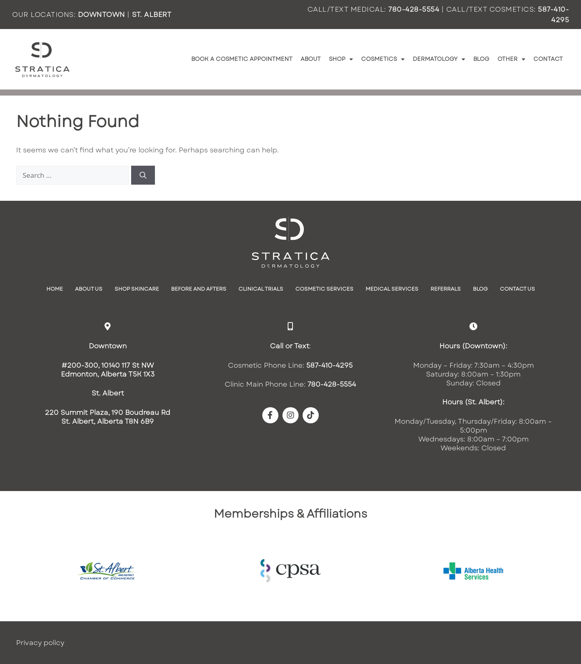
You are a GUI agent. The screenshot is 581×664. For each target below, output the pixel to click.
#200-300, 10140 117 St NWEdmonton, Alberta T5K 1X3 (108, 369)
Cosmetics (383, 59)
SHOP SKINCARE (137, 289)
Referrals (446, 289)
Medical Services (392, 289)
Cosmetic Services (324, 289)
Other (511, 59)
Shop (341, 59)
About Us (88, 289)
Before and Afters (198, 289)
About (311, 59)
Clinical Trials (260, 289)
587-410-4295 (329, 365)
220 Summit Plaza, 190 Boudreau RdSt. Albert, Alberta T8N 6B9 (107, 417)
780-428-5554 (413, 9)
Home (54, 289)
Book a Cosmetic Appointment (242, 59)
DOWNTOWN (101, 14)
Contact (548, 59)
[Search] (143, 175)
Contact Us (517, 289)
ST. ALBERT (151, 14)
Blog (481, 59)
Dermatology (439, 59)
